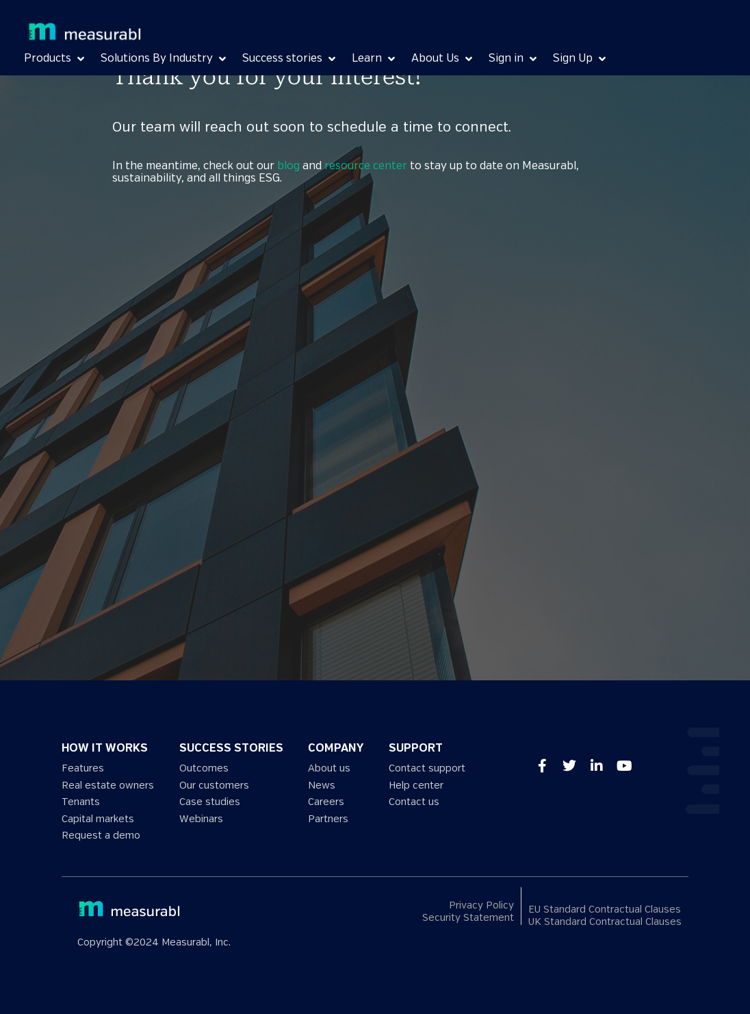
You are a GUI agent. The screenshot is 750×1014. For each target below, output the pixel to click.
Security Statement (468, 918)
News (321, 785)
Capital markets (98, 819)
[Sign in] (514, 59)
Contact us (414, 802)
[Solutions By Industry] (164, 59)
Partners (328, 819)
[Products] (55, 59)
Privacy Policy (481, 905)
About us (329, 768)
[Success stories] (290, 59)
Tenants (81, 802)
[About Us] (443, 59)
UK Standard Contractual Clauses (605, 922)
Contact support (427, 768)
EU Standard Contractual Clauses (604, 909)
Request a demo (101, 835)
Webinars (201, 819)
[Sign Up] (580, 59)
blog (288, 166)
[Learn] (374, 59)
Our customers (214, 785)
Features (83, 768)
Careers (326, 802)
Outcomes (204, 768)
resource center (365, 166)
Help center (416, 785)
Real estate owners (108, 785)
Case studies (209, 802)
